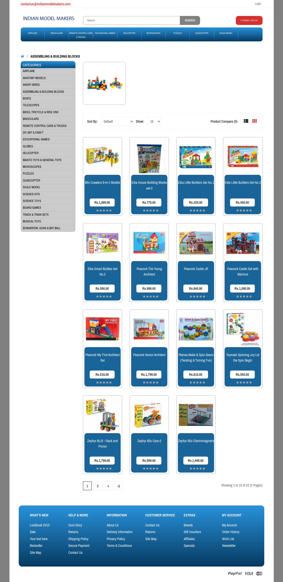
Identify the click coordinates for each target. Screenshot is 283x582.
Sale (33, 532)
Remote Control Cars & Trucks (44, 126)
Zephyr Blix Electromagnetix (196, 441)
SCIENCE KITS (31, 194)
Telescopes (31, 105)
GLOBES (28, 146)
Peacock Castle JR (196, 269)
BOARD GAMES (32, 208)
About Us (113, 525)
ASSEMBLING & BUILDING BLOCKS (55, 56)
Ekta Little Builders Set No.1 (196, 182)
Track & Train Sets (35, 215)
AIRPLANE (29, 71)
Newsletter (229, 545)
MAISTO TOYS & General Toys (42, 160)
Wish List (228, 539)
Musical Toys (32, 221)
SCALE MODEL (31, 187)
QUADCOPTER (31, 181)
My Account (229, 525)
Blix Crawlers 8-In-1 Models (102, 182)
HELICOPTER (30, 153)
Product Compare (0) (224, 121)
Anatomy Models (34, 78)
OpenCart (39, 574)
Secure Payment (79, 545)
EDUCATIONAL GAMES (36, 139)
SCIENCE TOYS (32, 201)
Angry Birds (31, 85)
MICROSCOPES (32, 167)
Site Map (35, 552)
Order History (230, 532)
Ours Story (75, 525)
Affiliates (189, 539)
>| (119, 486)
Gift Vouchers (192, 532)
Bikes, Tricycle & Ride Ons (40, 112)
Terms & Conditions (119, 545)
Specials (189, 545)
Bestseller (36, 545)
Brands (188, 525)
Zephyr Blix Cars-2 (149, 441)
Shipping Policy (78, 539)
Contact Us (75, 552)
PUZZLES (28, 174)
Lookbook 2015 (40, 525)
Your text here (39, 539)
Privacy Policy (116, 539)
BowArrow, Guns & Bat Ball (41, 228)
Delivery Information (120, 532)
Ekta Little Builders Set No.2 (243, 182)
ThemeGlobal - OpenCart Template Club (78, 574)
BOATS (27, 98)
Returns (73, 532)
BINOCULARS (31, 119)
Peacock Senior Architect (149, 355)
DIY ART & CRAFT (33, 133)
